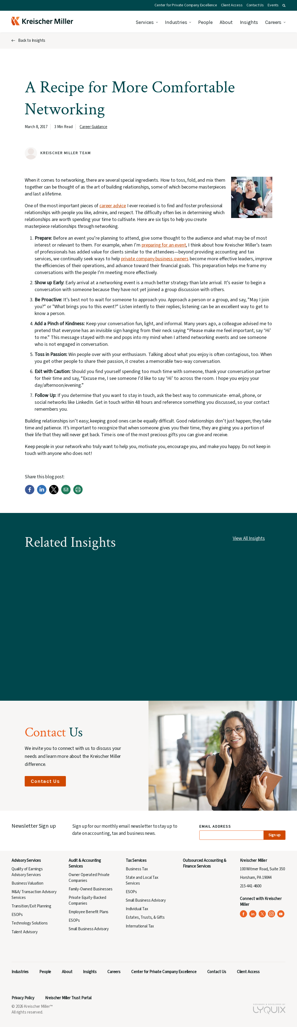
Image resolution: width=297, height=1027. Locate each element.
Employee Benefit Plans (88, 912)
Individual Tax (137, 909)
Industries (176, 22)
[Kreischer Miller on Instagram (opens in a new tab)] (271, 914)
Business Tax (137, 869)
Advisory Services (26, 860)
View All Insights (249, 538)
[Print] (78, 493)
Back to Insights (31, 40)
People (205, 22)
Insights (249, 22)
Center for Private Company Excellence (186, 5)
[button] (283, 5)
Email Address (215, 827)
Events (273, 5)
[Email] (66, 493)
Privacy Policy (23, 998)
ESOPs (17, 915)
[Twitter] (54, 493)
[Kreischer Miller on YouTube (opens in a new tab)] (281, 914)
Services (145, 22)
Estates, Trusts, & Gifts (145, 917)
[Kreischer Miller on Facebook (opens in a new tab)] (243, 914)
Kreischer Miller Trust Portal (68, 998)
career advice (112, 205)
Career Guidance (93, 127)
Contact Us (255, 5)
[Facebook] (30, 493)
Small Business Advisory (89, 929)
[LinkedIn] (42, 493)
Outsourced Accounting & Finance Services (204, 863)
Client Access (232, 5)
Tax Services (136, 860)
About (226, 22)
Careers (273, 22)
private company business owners (155, 258)
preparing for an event (164, 245)
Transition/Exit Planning (31, 906)
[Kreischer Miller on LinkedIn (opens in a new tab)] (253, 914)
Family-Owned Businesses (91, 889)
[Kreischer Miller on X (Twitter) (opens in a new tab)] (262, 914)
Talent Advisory (24, 932)
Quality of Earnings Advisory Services (27, 872)
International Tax (140, 926)
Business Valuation (27, 883)
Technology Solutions (30, 923)
